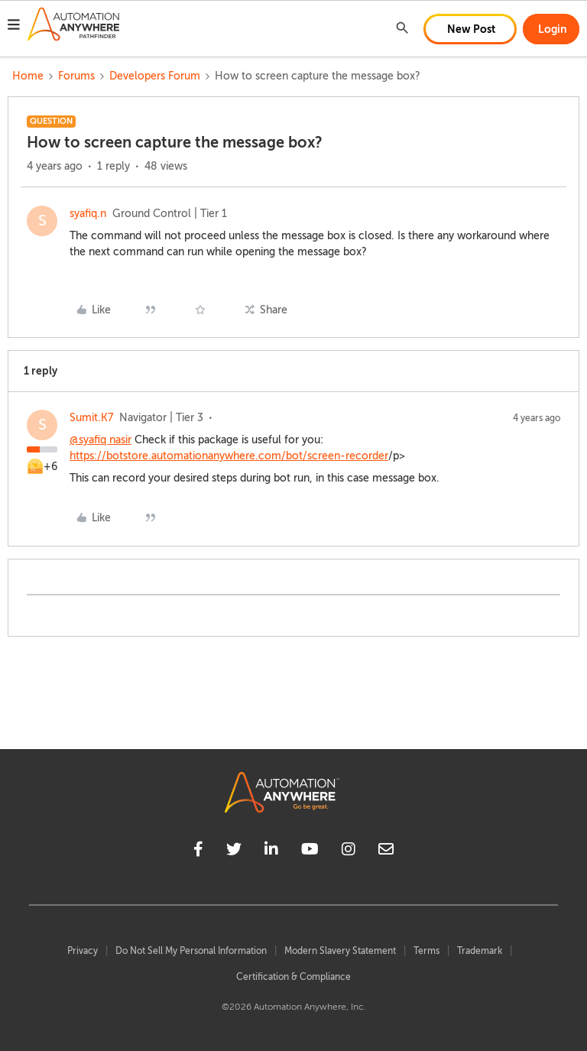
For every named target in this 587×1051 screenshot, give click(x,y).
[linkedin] (271, 851)
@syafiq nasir (100, 440)
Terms (426, 951)
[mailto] (386, 851)
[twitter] (234, 851)
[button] (14, 27)
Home (28, 76)
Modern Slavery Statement (340, 951)
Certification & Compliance (293, 977)
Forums (76, 76)
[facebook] (198, 851)
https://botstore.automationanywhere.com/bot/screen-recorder (229, 456)
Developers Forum (154, 76)
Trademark (479, 951)
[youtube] (310, 851)
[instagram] (348, 851)
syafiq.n (88, 213)
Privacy (82, 951)
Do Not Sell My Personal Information (191, 951)
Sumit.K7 (91, 417)
